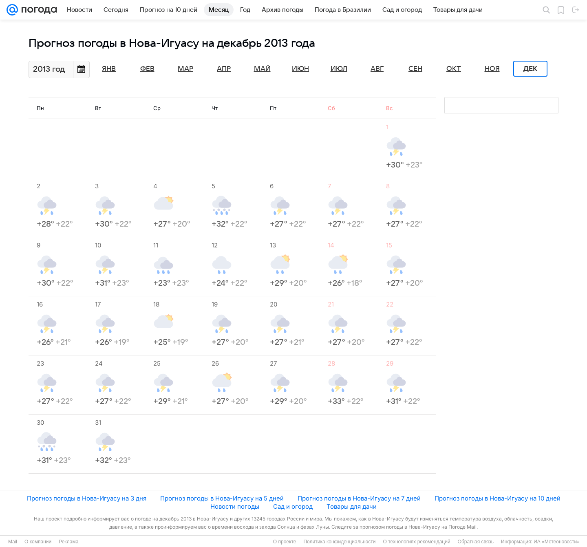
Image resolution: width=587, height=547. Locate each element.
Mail (12, 542)
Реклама (68, 542)
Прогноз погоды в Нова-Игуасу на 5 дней (222, 498)
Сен (415, 69)
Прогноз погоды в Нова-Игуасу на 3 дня (86, 498)
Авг (377, 69)
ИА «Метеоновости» (557, 542)
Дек (530, 69)
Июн (300, 69)
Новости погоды (234, 506)
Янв (109, 69)
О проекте (284, 542)
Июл (339, 69)
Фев (147, 69)
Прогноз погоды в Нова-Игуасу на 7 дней (359, 498)
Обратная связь (476, 542)
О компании (37, 542)
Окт (453, 69)
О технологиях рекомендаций (416, 542)
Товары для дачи (352, 506)
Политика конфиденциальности (339, 542)
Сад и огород (293, 506)
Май (262, 69)
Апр (224, 69)
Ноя (492, 69)
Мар (185, 69)
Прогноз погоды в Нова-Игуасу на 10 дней (498, 498)
